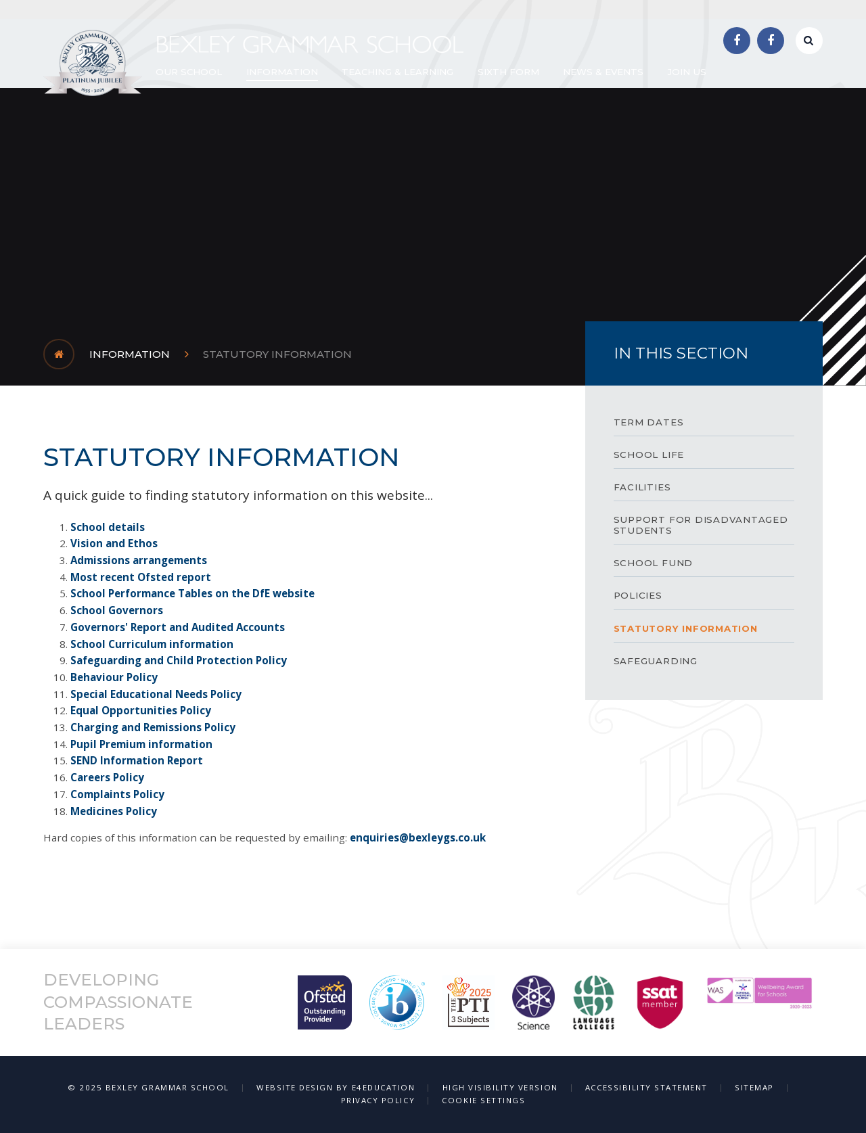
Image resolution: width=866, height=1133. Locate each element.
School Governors (116, 610)
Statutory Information (277, 354)
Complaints (101, 794)
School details (107, 527)
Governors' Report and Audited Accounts (179, 627)
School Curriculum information (151, 644)
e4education (383, 1087)
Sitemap (754, 1087)
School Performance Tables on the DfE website (192, 593)
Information (129, 354)
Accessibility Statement (646, 1087)
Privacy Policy (378, 1100)
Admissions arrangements (138, 560)
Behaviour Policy (114, 677)
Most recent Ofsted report (140, 577)
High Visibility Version (500, 1087)
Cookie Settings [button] (483, 1100)
